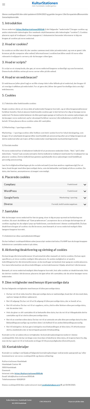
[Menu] (3, 4)
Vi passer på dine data (76, 401)
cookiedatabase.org (51, 385)
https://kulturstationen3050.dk (30, 29)
